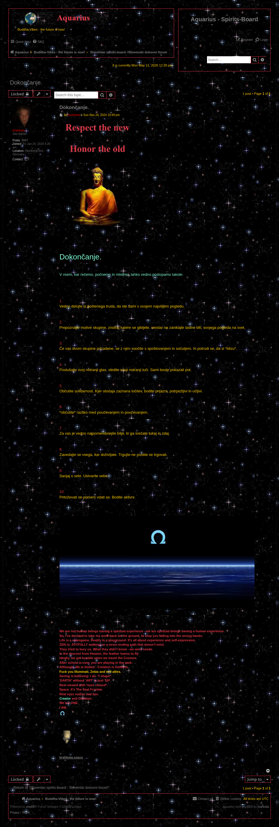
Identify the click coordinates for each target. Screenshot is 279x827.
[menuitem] (261, 39)
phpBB (30, 806)
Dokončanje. (26, 82)
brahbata (19, 130)
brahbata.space (71, 757)
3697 (25, 140)
